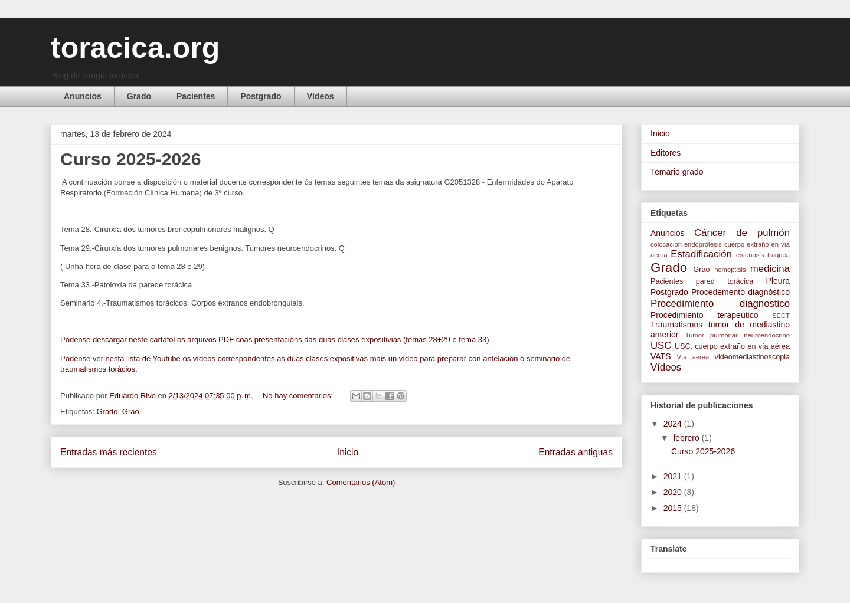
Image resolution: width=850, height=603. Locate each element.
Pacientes (195, 96)
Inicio (347, 452)
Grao (130, 411)
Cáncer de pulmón (742, 232)
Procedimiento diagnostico (720, 303)
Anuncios (83, 96)
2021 (673, 476)
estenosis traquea (763, 254)
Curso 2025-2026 (130, 159)
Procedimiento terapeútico (704, 315)
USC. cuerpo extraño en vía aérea (732, 346)
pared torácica (725, 281)
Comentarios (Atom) (360, 482)
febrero (687, 438)
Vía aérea (693, 357)
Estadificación (701, 254)
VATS (660, 356)
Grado (139, 96)
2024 (673, 423)
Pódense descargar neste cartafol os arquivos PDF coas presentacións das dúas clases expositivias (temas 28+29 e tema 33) (274, 339)
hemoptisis (730, 269)
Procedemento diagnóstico (740, 292)
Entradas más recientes (108, 452)
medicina (770, 268)
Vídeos (320, 96)
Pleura (778, 281)
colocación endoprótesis (686, 244)
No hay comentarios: (299, 395)
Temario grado (677, 171)
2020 (673, 492)
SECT (781, 315)
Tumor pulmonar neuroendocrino (737, 335)
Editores (665, 153)
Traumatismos (676, 324)
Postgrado (260, 96)
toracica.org (135, 47)
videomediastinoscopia (752, 357)
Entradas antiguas (575, 452)
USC (660, 345)
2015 (673, 508)
